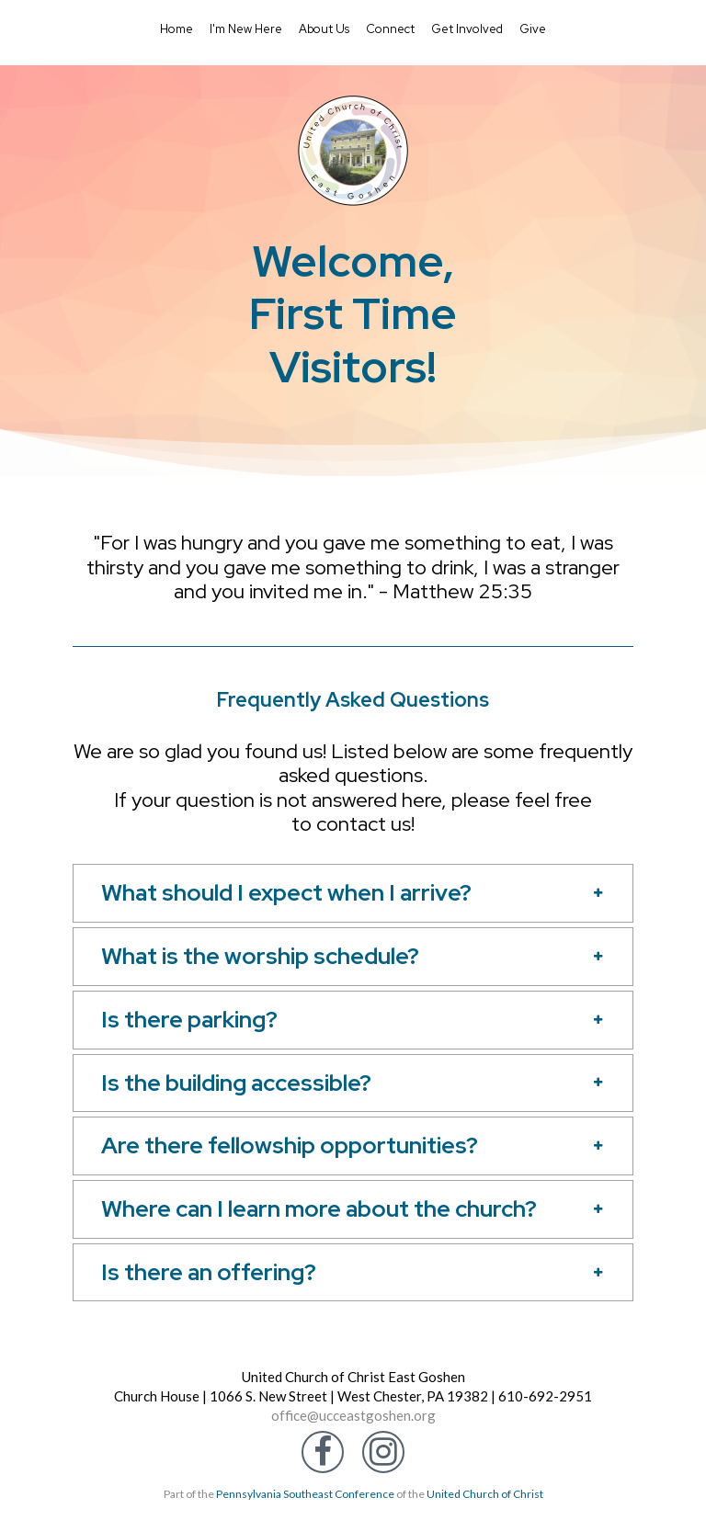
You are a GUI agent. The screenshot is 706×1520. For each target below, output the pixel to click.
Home (176, 29)
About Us (324, 29)
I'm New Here (246, 29)
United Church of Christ (485, 1494)
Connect (390, 29)
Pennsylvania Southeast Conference (305, 1494)
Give (532, 29)
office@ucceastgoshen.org (353, 1415)
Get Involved (467, 29)
